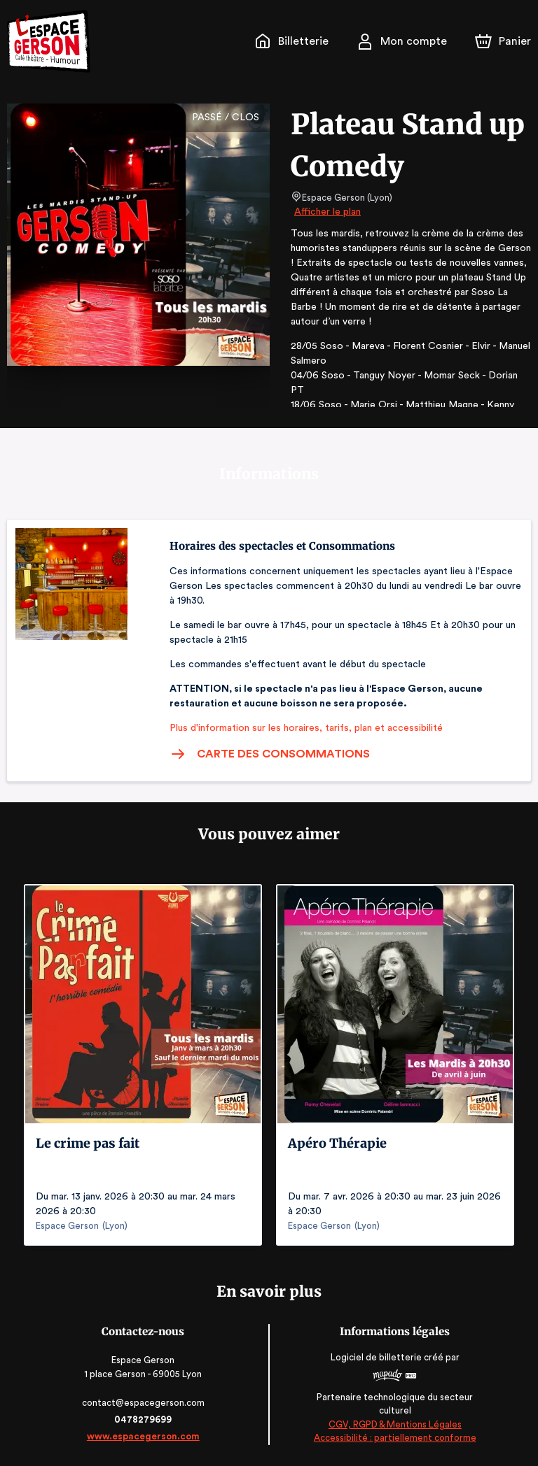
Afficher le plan (326, 212)
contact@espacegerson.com (144, 1402)
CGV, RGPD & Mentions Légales (393, 1424)
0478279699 (144, 1419)
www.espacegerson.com (145, 1436)
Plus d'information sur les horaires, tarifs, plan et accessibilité (302, 728)
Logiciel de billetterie (375, 1357)
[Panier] (503, 41)
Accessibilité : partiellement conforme (394, 1438)
